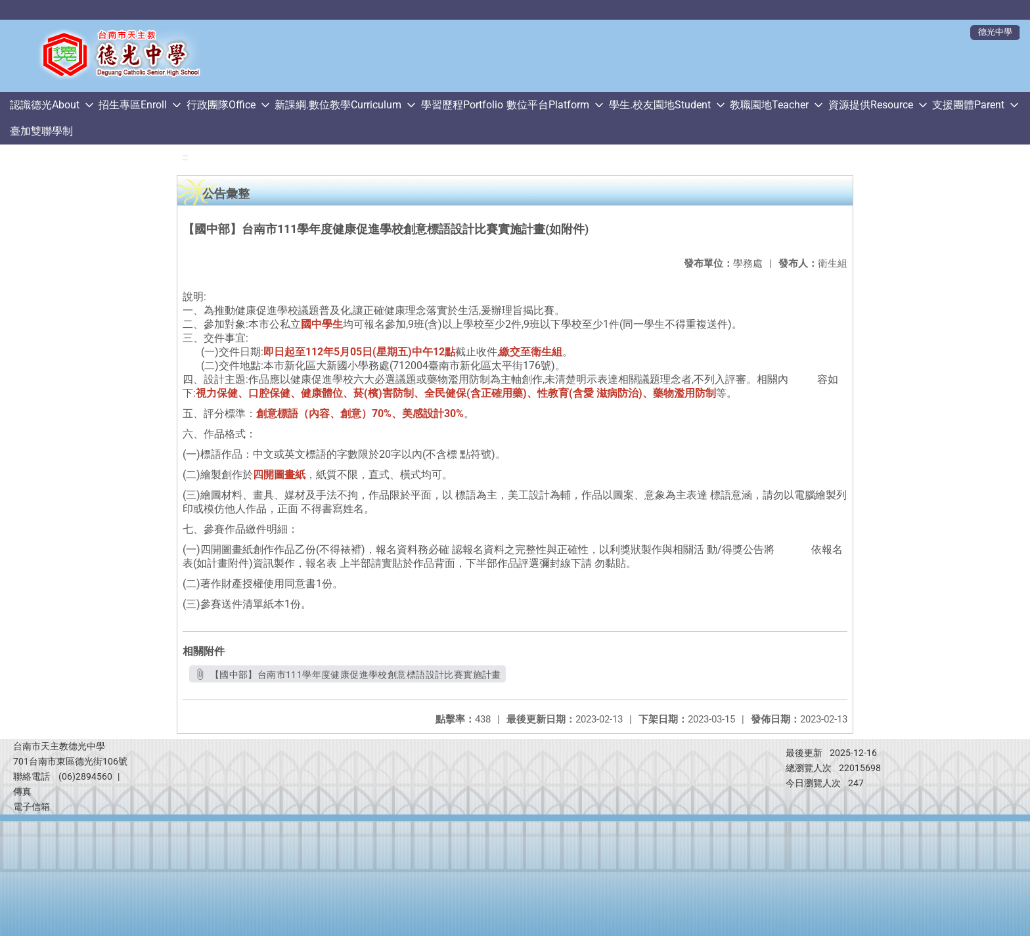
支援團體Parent (968, 105)
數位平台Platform (547, 105)
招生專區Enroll (133, 105)
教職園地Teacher (769, 105)
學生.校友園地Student (660, 105)
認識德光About (44, 105)
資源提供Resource (870, 105)
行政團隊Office (221, 105)
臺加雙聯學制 (41, 131)
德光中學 (995, 32)
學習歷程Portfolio (462, 105)
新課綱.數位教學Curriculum (338, 105)
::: (185, 157)
